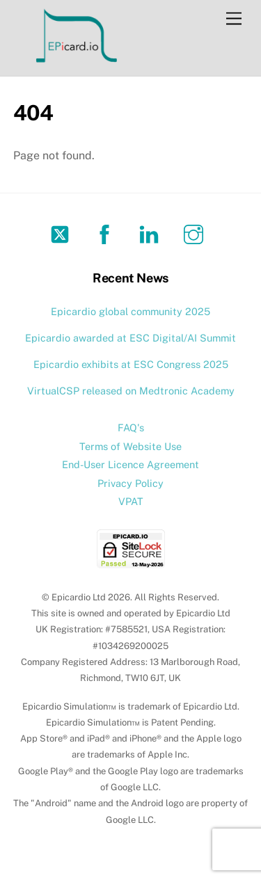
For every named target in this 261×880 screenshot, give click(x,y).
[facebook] (107, 233)
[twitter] (62, 233)
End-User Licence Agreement (130, 464)
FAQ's (131, 427)
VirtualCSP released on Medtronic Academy (131, 391)
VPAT (130, 501)
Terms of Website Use (130, 446)
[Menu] (234, 19)
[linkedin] (151, 233)
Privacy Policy (130, 483)
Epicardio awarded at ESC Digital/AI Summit (130, 338)
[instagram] (196, 233)
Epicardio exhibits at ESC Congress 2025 (130, 364)
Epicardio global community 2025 (130, 311)
